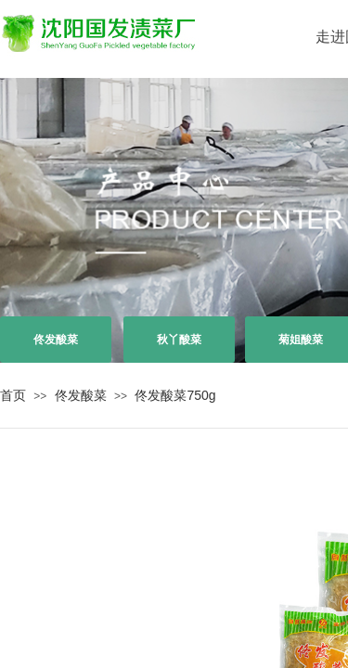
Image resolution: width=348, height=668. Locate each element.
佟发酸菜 (81, 395)
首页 (13, 395)
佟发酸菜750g (175, 395)
